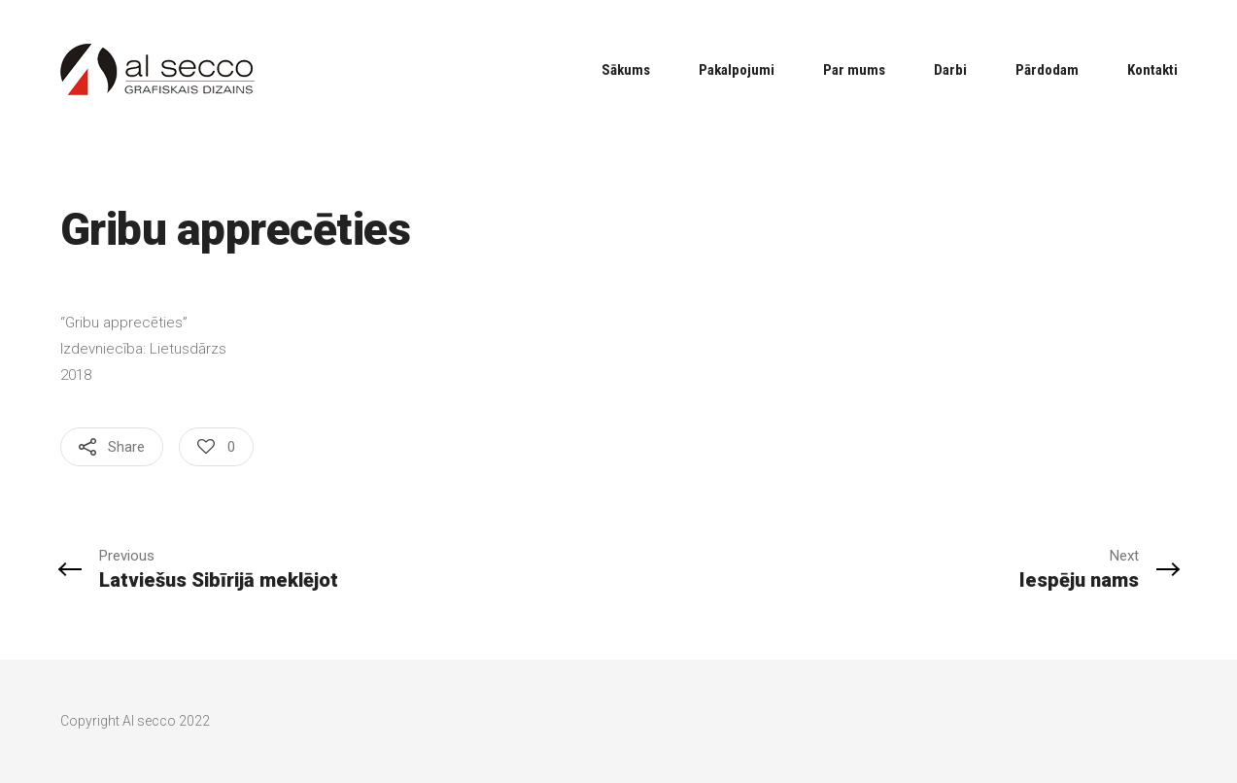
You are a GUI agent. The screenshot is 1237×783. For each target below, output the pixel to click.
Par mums (854, 70)
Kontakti (1152, 70)
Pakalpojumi (736, 70)
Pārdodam (1047, 70)
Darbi (950, 70)
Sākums (625, 70)
